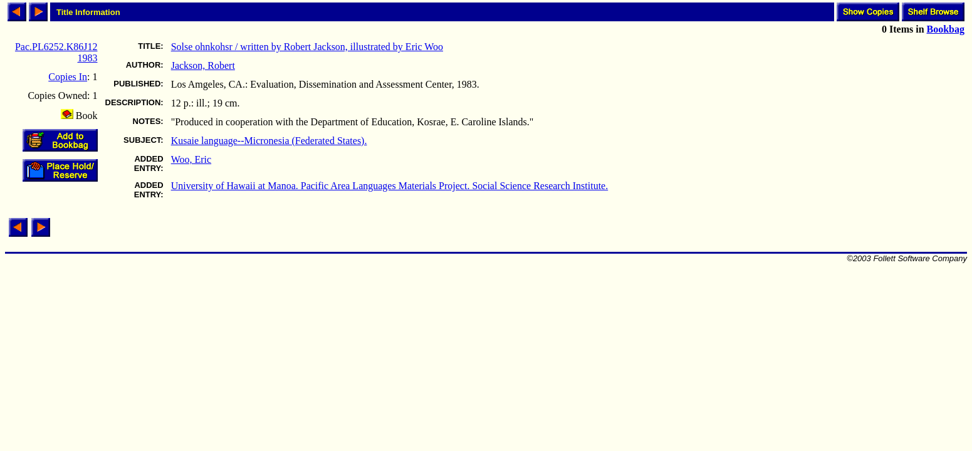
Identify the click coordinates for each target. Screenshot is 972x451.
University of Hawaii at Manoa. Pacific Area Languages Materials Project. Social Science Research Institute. (390, 185)
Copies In (67, 76)
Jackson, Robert (203, 65)
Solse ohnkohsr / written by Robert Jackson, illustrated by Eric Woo (307, 46)
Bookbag (945, 29)
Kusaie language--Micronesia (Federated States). (269, 140)
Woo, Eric (191, 159)
